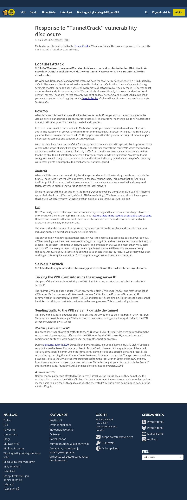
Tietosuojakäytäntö (61, 429)
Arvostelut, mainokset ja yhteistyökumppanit (64, 450)
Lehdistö (9, 484)
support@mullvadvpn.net (114, 437)
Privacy (58, 40)
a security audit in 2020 (56, 344)
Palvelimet (10, 429)
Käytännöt (56, 420)
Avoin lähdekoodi (60, 425)
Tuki (6, 425)
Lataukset (66, 12)
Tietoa (7, 420)
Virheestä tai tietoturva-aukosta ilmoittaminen (69, 458)
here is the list (90, 98)
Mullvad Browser (14, 448)
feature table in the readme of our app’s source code (122, 215)
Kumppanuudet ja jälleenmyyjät (69, 443)
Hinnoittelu (49, 12)
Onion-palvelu (107, 448)
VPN (23, 12)
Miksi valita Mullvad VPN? (19, 461)
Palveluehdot (58, 439)
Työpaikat (11, 489)
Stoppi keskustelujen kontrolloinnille (16, 477)
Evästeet (55, 434)
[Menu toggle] (11, 12)
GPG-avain (105, 443)
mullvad (149, 439)
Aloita (178, 12)
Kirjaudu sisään (161, 12)
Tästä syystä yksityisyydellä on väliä (98, 12)
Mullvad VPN (11, 443)
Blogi (7, 439)
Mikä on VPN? (12, 466)
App (66, 40)
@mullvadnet (152, 421)
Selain (33, 12)
